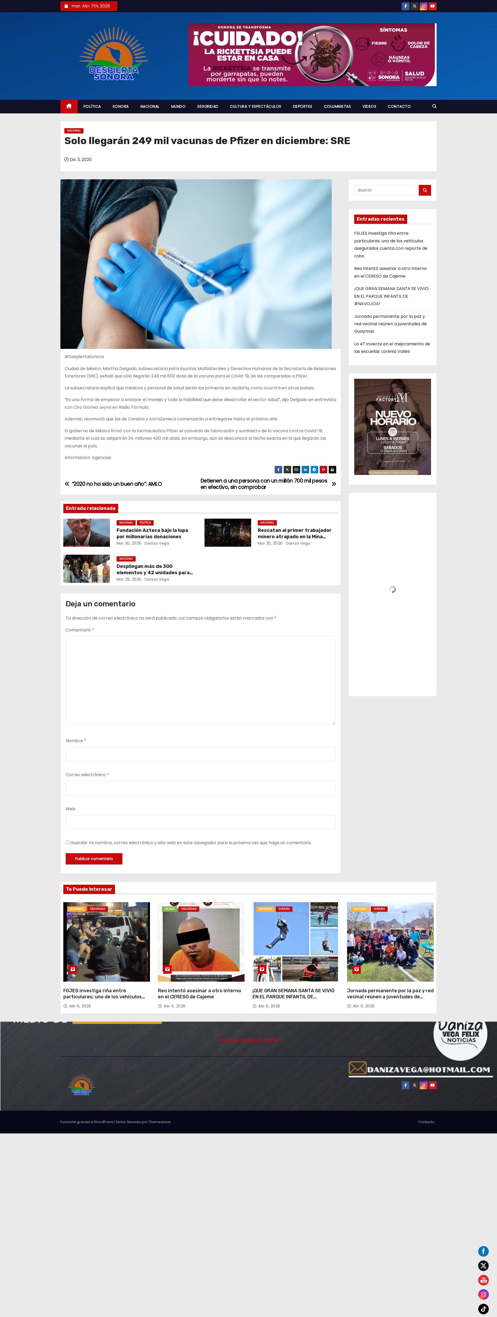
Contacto (426, 1121)
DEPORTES (302, 106)
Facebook (251, 1040)
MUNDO (178, 106)
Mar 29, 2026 (129, 579)
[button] (434, 106)
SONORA (121, 106)
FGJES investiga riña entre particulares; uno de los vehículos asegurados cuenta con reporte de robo (104, 1000)
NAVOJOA (265, 909)
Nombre (76, 741)
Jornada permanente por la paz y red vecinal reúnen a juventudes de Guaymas (390, 324)
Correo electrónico (87, 775)
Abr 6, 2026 (80, 1006)
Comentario (80, 630)
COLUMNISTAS (337, 106)
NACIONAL (149, 106)
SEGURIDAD (207, 106)
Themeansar (160, 1121)
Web (71, 809)
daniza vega (156, 543)
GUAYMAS (76, 909)
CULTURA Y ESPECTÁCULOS (255, 106)
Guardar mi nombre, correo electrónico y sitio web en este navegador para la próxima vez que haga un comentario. (191, 843)
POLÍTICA (92, 106)
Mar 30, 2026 (129, 543)
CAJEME (170, 909)
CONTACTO (399, 106)
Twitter (271, 1040)
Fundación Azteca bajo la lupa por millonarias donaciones (152, 533)
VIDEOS (369, 106)
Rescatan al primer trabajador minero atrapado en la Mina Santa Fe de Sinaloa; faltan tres (296, 536)
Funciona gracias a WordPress (87, 1121)
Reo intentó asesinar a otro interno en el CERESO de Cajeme (199, 994)
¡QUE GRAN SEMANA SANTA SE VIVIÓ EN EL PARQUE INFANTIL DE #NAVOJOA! (391, 296)
